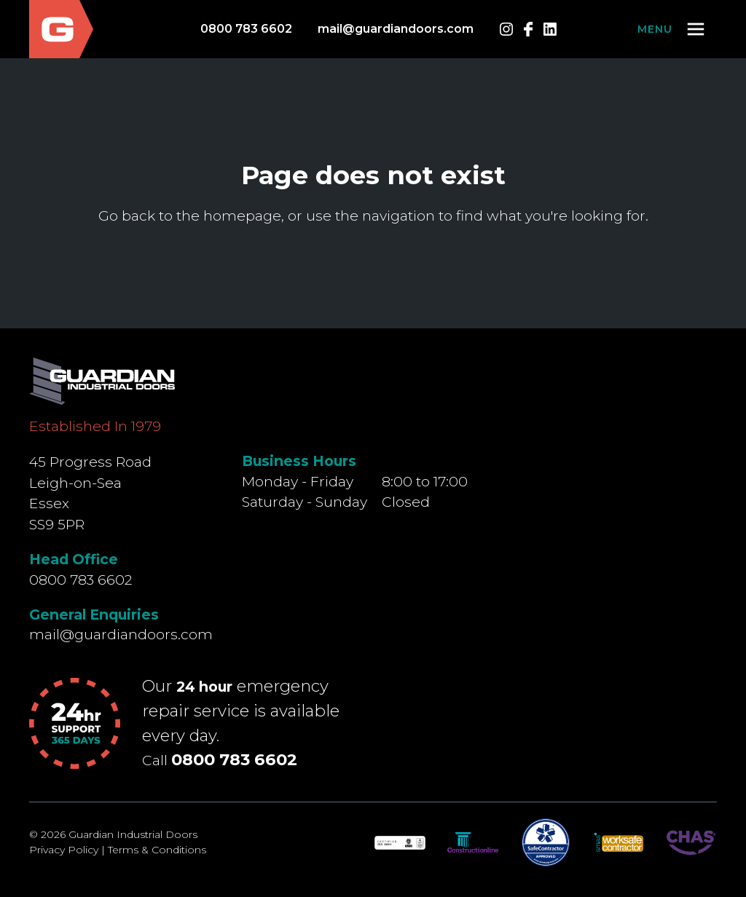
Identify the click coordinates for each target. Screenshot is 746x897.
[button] (672, 29)
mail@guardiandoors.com (396, 29)
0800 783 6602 (246, 29)
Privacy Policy (63, 849)
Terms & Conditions (157, 849)
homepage (242, 215)
